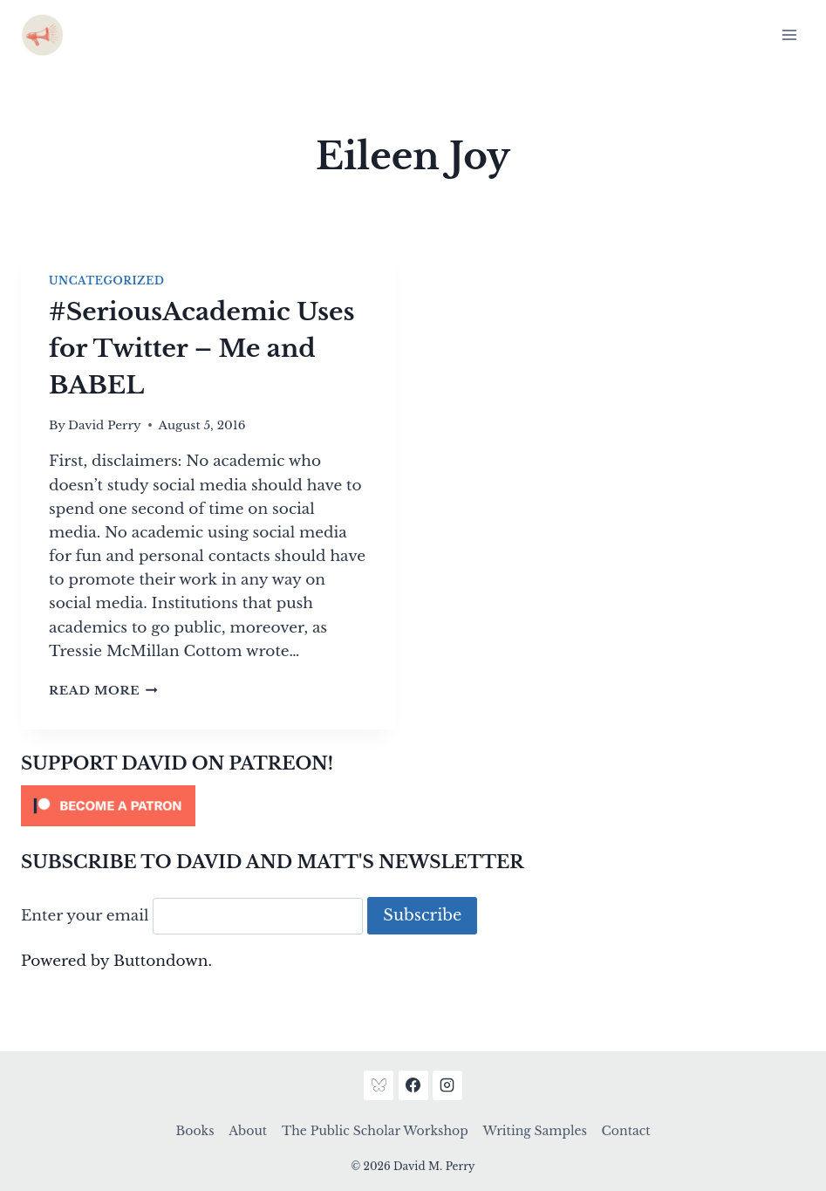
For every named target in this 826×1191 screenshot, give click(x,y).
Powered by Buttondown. (116, 961)
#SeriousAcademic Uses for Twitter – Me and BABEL (202, 348)
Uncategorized (106, 280)
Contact (626, 1131)
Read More (103, 690)
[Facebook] (413, 1085)
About (248, 1131)
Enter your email (85, 916)
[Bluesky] (378, 1085)
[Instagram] (447, 1085)
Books (195, 1131)
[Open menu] (789, 34)
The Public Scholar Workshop (375, 1131)
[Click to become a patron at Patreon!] (413, 805)
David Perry (104, 425)
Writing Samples (534, 1131)
